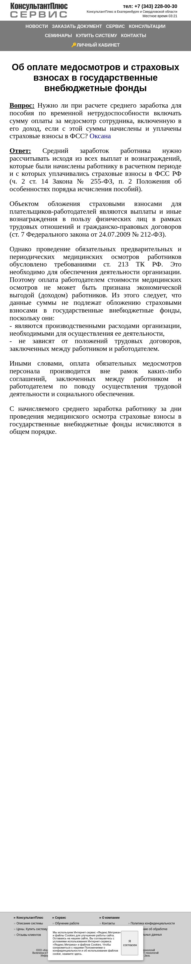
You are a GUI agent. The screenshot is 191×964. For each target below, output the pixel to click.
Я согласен (130, 943)
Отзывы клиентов (28, 935)
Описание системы (29, 923)
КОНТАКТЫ (133, 35)
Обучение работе (67, 923)
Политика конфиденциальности (153, 923)
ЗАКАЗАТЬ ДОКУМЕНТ (77, 26)
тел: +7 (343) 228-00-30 (150, 6)
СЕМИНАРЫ (58, 35)
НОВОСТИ (37, 26)
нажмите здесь (71, 953)
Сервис (60, 917)
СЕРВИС (115, 26)
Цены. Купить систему (31, 929)
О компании (111, 917)
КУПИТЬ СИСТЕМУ (96, 35)
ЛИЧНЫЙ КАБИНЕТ (98, 45)
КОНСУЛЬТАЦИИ (147, 26)
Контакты (108, 923)
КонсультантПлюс (29, 917)
